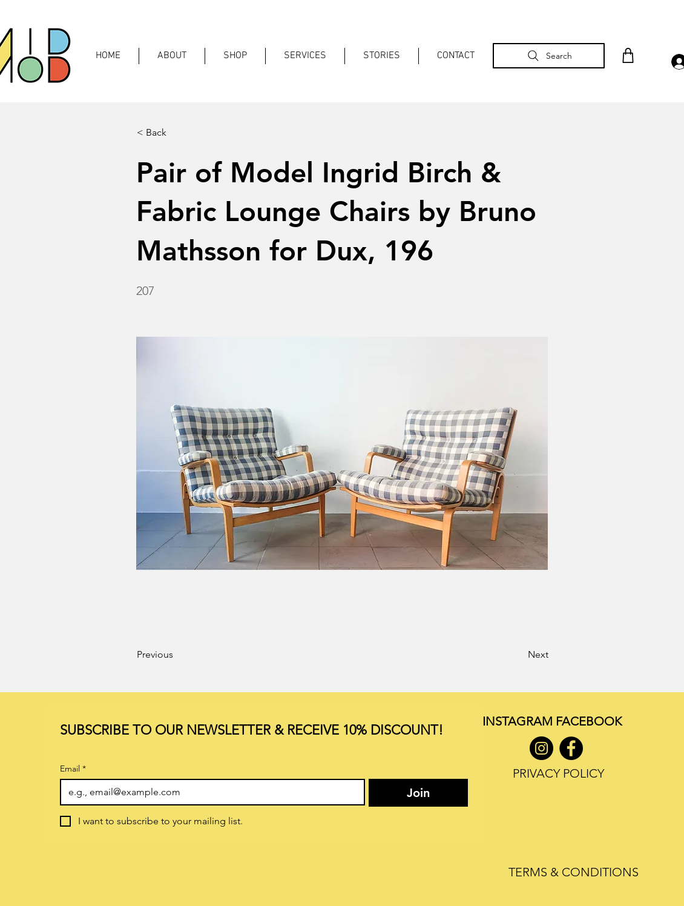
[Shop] (628, 55)
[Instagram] (541, 748)
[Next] (518, 655)
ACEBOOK (592, 721)
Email (73, 769)
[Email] (209, 792)
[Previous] (177, 655)
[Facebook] (571, 748)
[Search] (549, 55)
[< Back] (177, 133)
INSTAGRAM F (522, 721)
